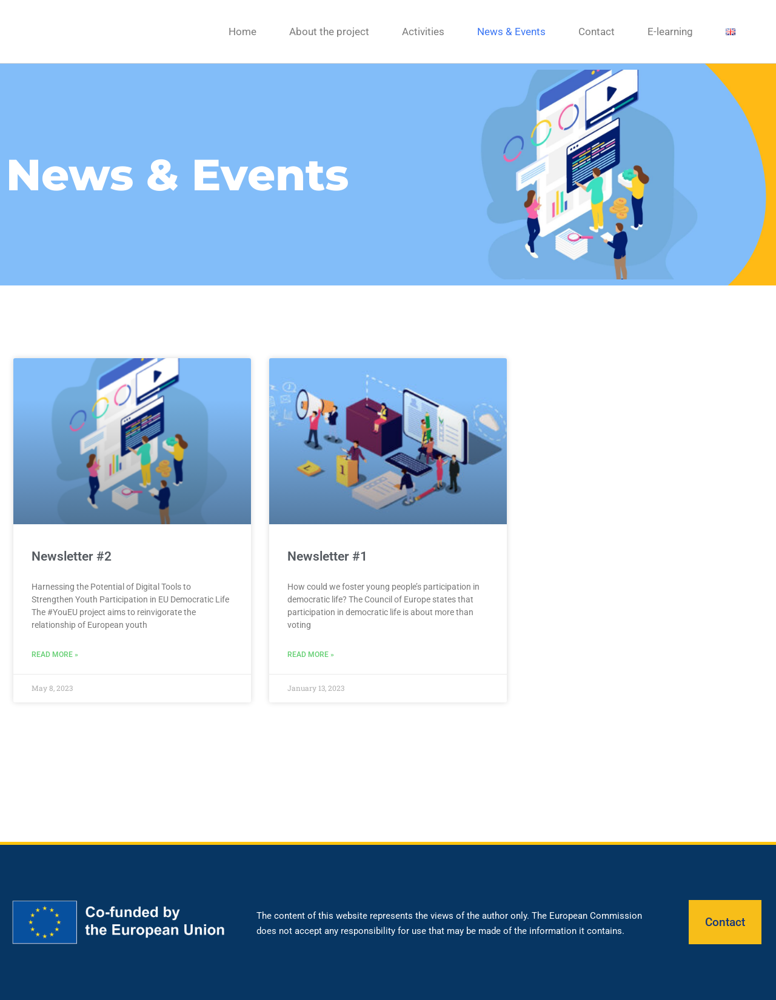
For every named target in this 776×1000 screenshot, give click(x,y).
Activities (423, 31)
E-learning (670, 31)
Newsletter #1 (327, 556)
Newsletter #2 (72, 556)
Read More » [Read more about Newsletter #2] (55, 654)
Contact (596, 31)
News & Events (511, 31)
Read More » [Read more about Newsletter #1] (310, 654)
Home (242, 31)
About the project (329, 31)
